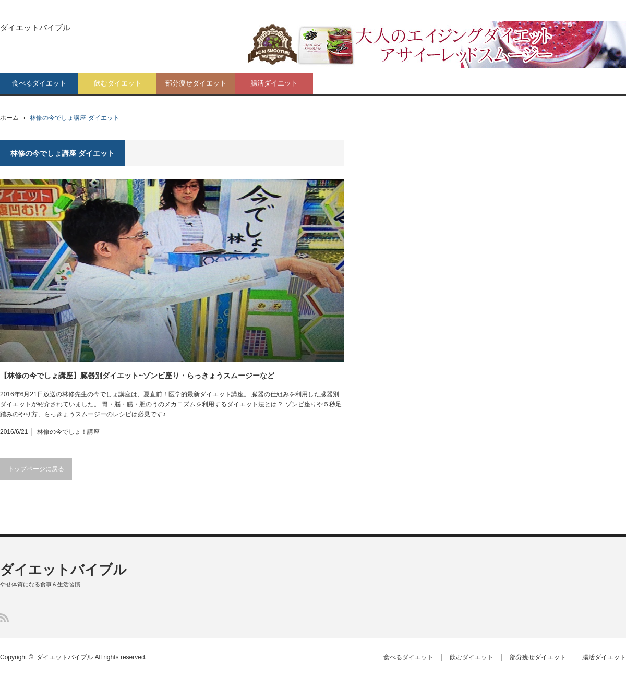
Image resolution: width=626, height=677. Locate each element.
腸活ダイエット (274, 83)
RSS (4, 617)
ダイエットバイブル (35, 27)
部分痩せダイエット (195, 83)
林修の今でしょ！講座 (68, 432)
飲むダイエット (117, 83)
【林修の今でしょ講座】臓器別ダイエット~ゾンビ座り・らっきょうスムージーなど (137, 375)
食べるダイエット (39, 83)
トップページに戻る (36, 469)
